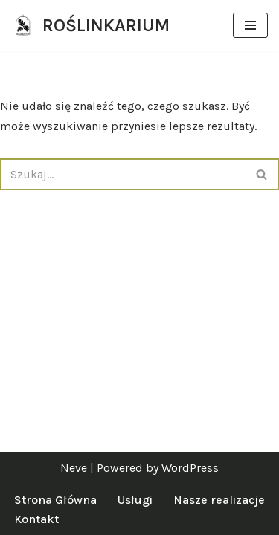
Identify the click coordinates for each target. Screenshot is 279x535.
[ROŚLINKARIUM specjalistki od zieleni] (90, 25)
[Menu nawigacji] (250, 25)
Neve (73, 468)
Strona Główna (55, 500)
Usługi (135, 500)
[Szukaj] (123, 174)
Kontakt (36, 519)
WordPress (190, 468)
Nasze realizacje (219, 500)
